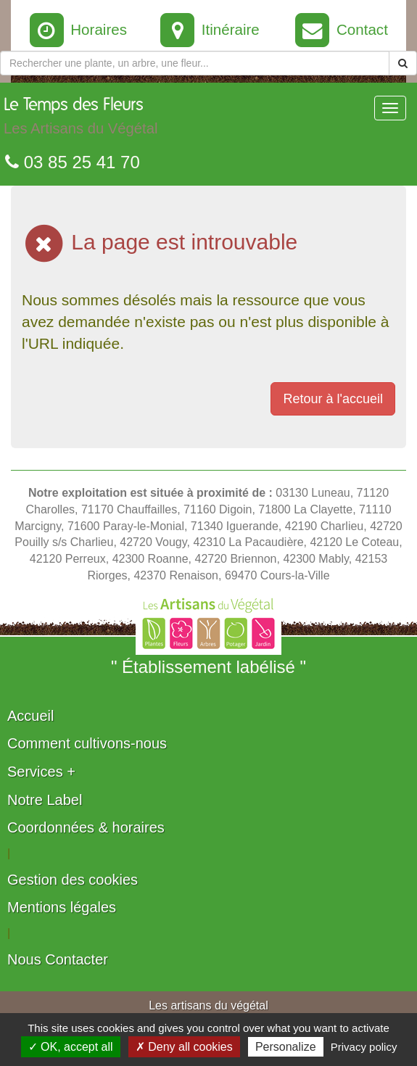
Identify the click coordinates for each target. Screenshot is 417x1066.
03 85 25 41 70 (72, 162)
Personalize (285, 1047)
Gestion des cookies (72, 880)
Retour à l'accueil (333, 399)
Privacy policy (364, 1047)
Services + (41, 772)
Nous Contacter (57, 959)
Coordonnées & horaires (86, 827)
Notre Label (44, 800)
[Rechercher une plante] (194, 63)
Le (80, 119)
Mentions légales (61, 907)
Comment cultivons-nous (87, 743)
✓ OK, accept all (70, 1047)
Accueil (30, 716)
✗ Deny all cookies (184, 1047)
